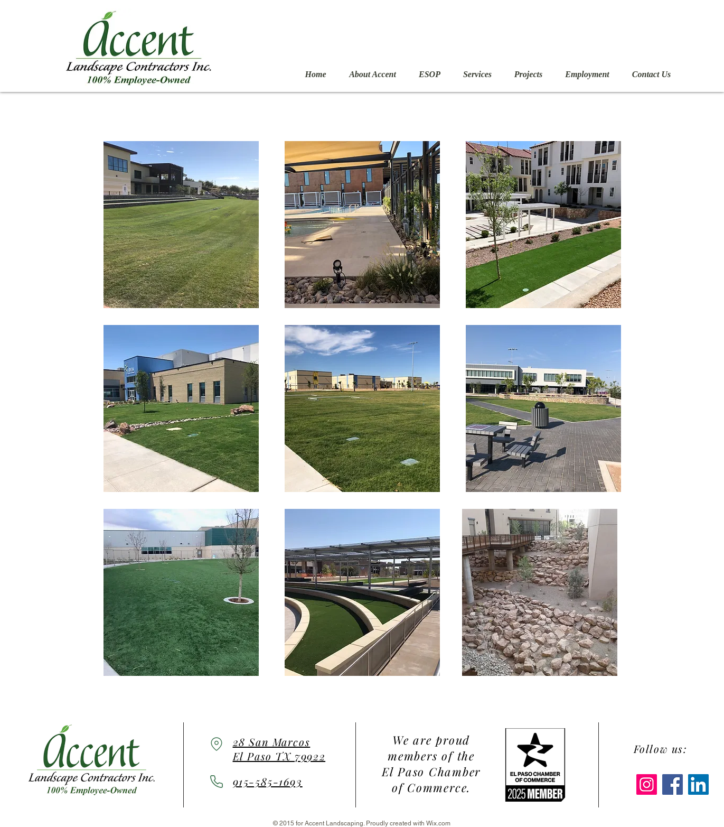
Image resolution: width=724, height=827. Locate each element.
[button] (181, 224)
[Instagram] (646, 784)
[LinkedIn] (698, 784)
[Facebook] (672, 784)
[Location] (216, 744)
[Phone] (216, 781)
